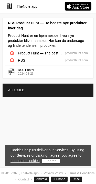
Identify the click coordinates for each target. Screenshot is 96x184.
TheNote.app (27, 6)
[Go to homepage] (9, 6)
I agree (51, 161)
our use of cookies (25, 161)
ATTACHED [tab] (16, 90)
